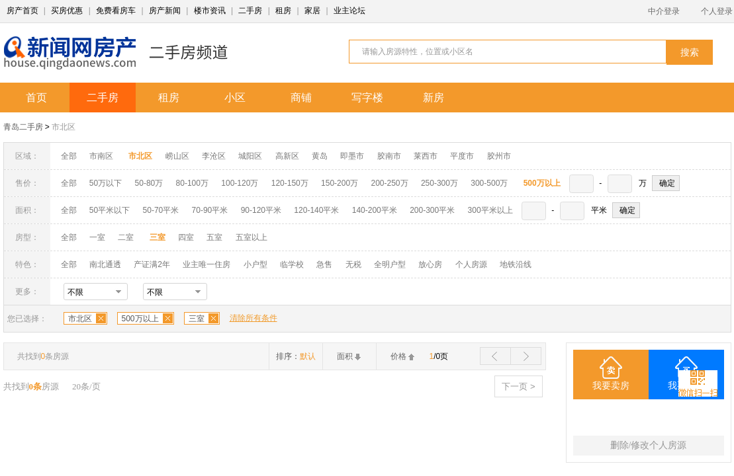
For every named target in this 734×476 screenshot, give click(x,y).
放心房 (430, 264)
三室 (197, 318)
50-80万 (149, 183)
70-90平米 (210, 210)
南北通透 (105, 264)
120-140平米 (316, 210)
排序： (296, 356)
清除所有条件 (253, 318)
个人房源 (471, 264)
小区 (235, 97)
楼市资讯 (210, 10)
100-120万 (239, 183)
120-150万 (289, 183)
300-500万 (489, 183)
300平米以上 (490, 210)
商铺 (301, 97)
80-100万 (192, 183)
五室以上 (251, 237)
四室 (186, 237)
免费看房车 (116, 10)
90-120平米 (261, 210)
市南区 (101, 156)
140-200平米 (374, 210)
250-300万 (439, 183)
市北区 (63, 127)
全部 (69, 156)
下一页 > (518, 386)
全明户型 (390, 264)
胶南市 (389, 156)
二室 (127, 237)
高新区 (287, 156)
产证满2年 (152, 264)
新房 (433, 97)
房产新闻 (165, 10)
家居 (312, 10)
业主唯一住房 (206, 264)
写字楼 (367, 97)
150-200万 (339, 183)
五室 (214, 237)
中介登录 (664, 11)
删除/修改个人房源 (648, 445)
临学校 (292, 264)
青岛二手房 (23, 127)
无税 (353, 264)
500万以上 (140, 318)
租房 (283, 10)
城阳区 (250, 156)
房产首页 (22, 10)
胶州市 (499, 156)
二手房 (250, 10)
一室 (97, 237)
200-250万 (389, 183)
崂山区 (177, 156)
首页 (36, 97)
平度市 (462, 156)
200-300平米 (432, 210)
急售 (324, 264)
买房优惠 (67, 10)
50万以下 (105, 183)
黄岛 (320, 156)
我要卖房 (610, 386)
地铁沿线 (515, 264)
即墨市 (352, 156)
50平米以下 (109, 210)
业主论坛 (349, 10)
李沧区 (214, 156)
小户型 (255, 264)
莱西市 (425, 156)
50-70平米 (161, 210)
